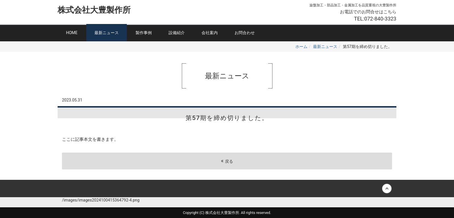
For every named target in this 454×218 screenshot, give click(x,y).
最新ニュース (106, 32)
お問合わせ (245, 32)
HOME (72, 32)
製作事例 (144, 32)
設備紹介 (177, 32)
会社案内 (210, 32)
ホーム (301, 46)
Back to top (227, 188)
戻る (227, 161)
